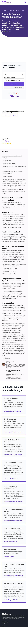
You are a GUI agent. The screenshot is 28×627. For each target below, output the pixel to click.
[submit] (25, 2)
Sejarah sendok (7, 176)
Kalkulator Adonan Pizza (11, 541)
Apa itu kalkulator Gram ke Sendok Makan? (12, 157)
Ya (5, 115)
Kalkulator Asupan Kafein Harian (13, 520)
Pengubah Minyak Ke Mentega (13, 454)
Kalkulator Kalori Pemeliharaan (13, 501)
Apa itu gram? (7, 161)
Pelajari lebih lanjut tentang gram (11, 227)
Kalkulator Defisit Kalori (11, 479)
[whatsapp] (6, 141)
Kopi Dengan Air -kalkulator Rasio (14, 432)
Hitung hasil (14, 84)
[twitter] (9, 141)
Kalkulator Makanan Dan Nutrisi (13, 11)
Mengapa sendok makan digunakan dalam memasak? (12, 172)
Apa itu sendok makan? (9, 163)
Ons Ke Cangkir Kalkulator (11, 600)
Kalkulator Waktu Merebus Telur (13, 575)
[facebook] (3, 141)
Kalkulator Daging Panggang (12, 411)
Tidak (14, 115)
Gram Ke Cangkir (9, 556)
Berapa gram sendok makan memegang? (14, 166)
